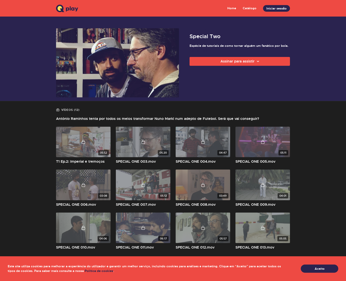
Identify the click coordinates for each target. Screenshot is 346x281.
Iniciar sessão (276, 8)
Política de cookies (99, 271)
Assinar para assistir (240, 61)
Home (231, 8)
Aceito (320, 269)
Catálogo (249, 8)
